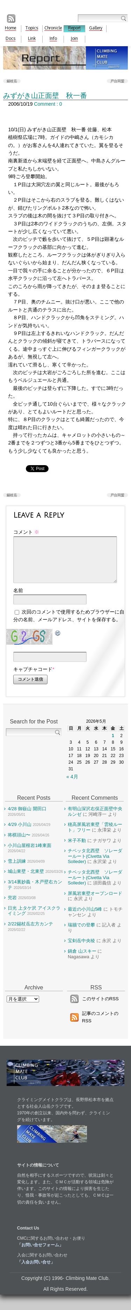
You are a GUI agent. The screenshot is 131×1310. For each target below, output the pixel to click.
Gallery (95, 27)
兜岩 (12, 906)
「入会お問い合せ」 (36, 1270)
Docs (10, 38)
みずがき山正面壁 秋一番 (45, 95)
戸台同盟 (117, 81)
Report (74, 27)
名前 (18, 599)
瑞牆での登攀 (81, 933)
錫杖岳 (12, 81)
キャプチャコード (32, 677)
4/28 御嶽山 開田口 (27, 817)
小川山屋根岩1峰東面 (29, 853)
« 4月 (72, 785)
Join (74, 38)
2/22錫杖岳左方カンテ (30, 932)
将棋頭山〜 (19, 843)
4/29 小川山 (19, 832)
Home (10, 27)
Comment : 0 (48, 104)
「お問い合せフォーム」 (40, 1253)
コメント (26, 532)
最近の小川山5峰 (85, 917)
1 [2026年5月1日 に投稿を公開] (113, 744)
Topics (32, 27)
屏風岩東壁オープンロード (95, 901)
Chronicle (53, 27)
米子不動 (77, 849)
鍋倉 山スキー (82, 959)
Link (32, 38)
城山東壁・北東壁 (26, 879)
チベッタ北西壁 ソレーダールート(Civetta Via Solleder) (95, 864)
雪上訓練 (17, 869)
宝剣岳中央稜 (81, 949)
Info (53, 38)
